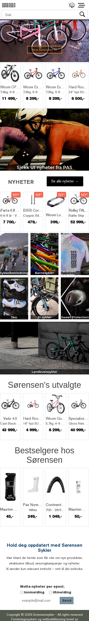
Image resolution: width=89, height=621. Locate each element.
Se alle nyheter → (65, 181)
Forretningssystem (24, 619)
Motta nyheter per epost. (42, 586)
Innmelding (34, 592)
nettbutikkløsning (53, 619)
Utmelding (62, 592)
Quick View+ (13, 82)
